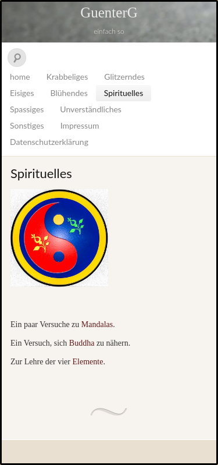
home (20, 76)
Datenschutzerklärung (49, 142)
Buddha (83, 343)
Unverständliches (90, 109)
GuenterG (109, 12)
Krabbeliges (67, 76)
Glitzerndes (124, 76)
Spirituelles (123, 93)
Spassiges (27, 109)
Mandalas (96, 324)
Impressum (79, 125)
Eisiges (22, 93)
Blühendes (68, 93)
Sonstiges (27, 125)
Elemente (88, 361)
